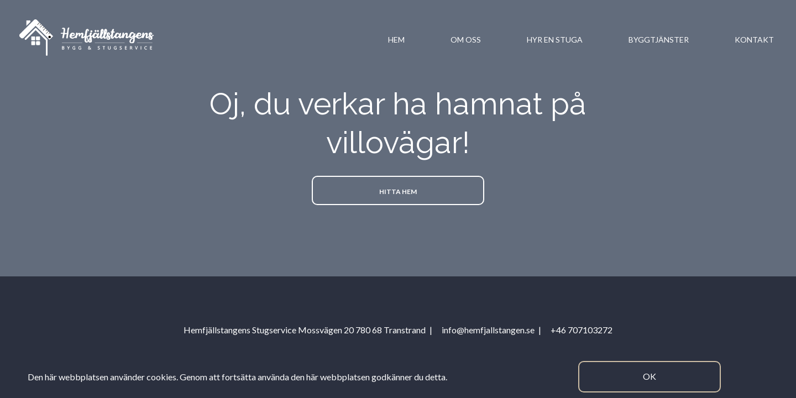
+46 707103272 (581, 329)
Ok (649, 376)
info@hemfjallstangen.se (488, 329)
